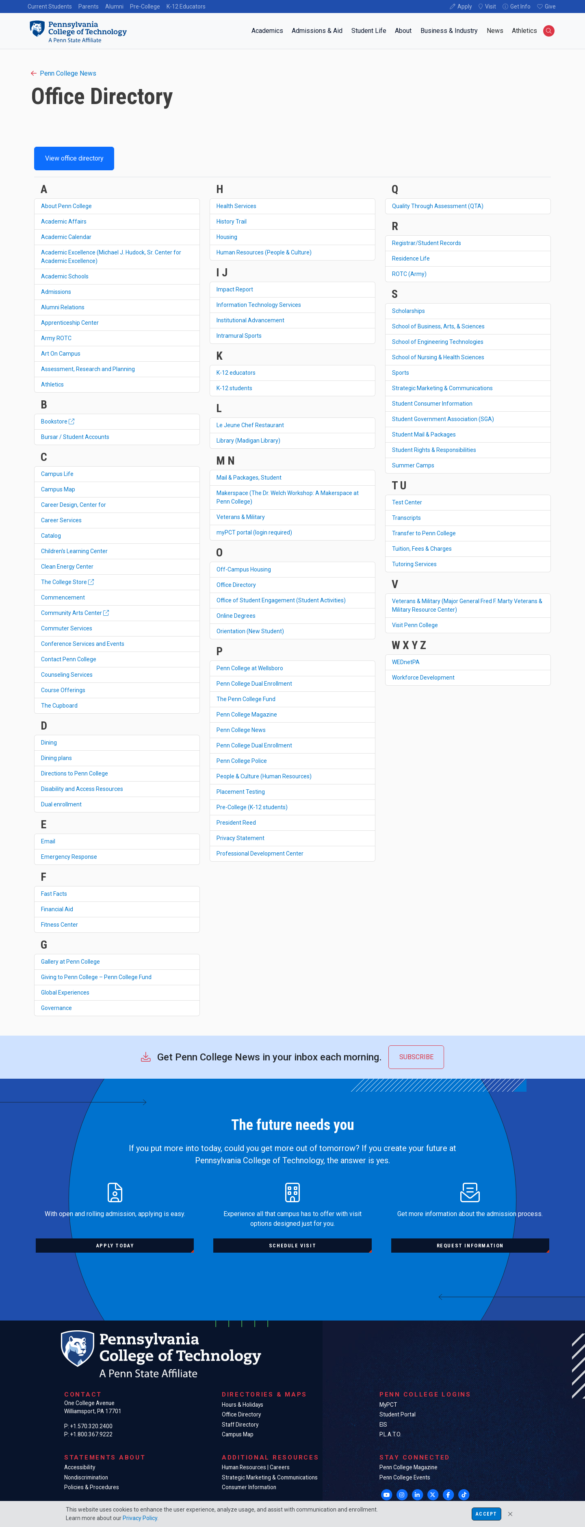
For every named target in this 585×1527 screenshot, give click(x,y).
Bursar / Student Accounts (75, 437)
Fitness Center (59, 924)
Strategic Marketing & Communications (442, 388)
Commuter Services (66, 628)
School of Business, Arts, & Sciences (438, 326)
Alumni (114, 6)
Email (48, 841)
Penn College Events (404, 1477)
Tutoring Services (414, 564)
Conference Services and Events (82, 644)
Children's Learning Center (74, 551)
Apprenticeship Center (70, 322)
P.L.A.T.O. (390, 1434)
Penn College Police (242, 761)
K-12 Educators (186, 6)
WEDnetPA (406, 662)
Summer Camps (413, 465)
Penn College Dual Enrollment (254, 683)
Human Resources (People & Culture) (264, 252)
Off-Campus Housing (244, 569)
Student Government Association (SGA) (443, 419)
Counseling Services (67, 674)
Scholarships (408, 311)
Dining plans (56, 758)
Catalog (51, 535)
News (495, 31)
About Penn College (66, 206)
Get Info (520, 6)
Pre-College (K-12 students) (252, 807)
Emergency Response (69, 857)
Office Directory (236, 585)
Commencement (63, 597)
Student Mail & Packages (424, 434)
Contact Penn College (68, 659)
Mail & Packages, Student (249, 477)
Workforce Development (423, 677)
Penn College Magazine (247, 714)
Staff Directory (240, 1424)
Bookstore (57, 421)
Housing (227, 237)
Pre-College (145, 6)
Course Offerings (63, 690)
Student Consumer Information (432, 403)
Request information (470, 1245)
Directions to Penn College (74, 773)
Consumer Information (249, 1487)
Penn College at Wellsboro (250, 668)
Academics (267, 31)
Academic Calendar (66, 237)
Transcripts (406, 518)
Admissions (56, 292)
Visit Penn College (415, 625)
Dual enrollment (61, 804)
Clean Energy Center (67, 566)
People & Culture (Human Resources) (264, 776)
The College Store (67, 582)
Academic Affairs (64, 221)
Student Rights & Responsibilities (434, 450)
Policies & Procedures (91, 1487)
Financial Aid (57, 909)
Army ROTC (56, 338)
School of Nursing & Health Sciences (438, 357)
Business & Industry (449, 31)
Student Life (368, 31)
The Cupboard (59, 705)
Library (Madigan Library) (248, 440)
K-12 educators (236, 372)
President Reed (236, 822)
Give (550, 6)
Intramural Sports (239, 335)
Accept (486, 1514)
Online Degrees (236, 616)
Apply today (115, 1245)
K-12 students (234, 388)
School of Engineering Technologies (437, 342)
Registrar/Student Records (426, 243)
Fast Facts (54, 894)
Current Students (50, 6)
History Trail (232, 221)
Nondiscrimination (86, 1477)
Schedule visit (292, 1245)
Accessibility (79, 1467)
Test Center (407, 502)
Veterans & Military (241, 517)
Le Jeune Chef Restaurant (250, 425)
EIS (383, 1424)
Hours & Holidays (242, 1404)
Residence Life (411, 258)
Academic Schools (65, 276)
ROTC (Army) (409, 274)
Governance (56, 1008)
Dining (49, 742)
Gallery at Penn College (70, 961)
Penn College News (63, 73)
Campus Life (57, 474)
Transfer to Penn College (424, 533)
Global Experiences (65, 992)
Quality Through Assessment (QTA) (437, 206)
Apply (464, 6)
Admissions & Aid (317, 31)
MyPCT (388, 1404)
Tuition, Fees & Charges (422, 548)
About (403, 31)
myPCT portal (254, 532)
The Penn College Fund (246, 699)
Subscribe (416, 1057)
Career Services (61, 520)
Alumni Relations (62, 307)
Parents (88, 6)
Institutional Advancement (250, 320)
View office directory (74, 158)
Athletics (524, 31)
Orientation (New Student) (250, 631)
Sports (400, 372)
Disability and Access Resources (82, 789)
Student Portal (397, 1414)
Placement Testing (241, 791)
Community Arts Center (75, 613)
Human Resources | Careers (256, 1467)
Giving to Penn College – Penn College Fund (96, 977)
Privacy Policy (140, 1518)
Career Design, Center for (73, 505)
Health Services (236, 206)
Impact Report (235, 289)
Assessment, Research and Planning (88, 369)
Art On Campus (60, 353)
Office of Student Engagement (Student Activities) (281, 600)
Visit (490, 6)
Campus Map (58, 489)
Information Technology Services (259, 305)
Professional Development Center (260, 853)
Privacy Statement (240, 838)
